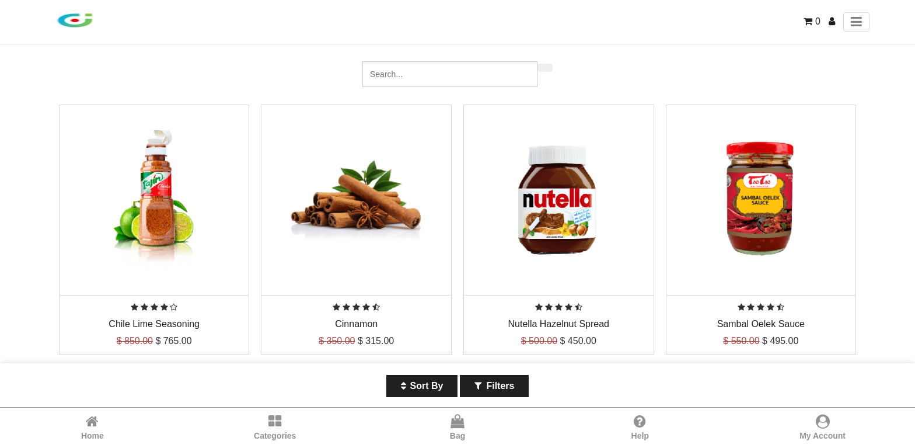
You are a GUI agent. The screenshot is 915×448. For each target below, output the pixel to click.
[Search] (545, 68)
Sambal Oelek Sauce (761, 324)
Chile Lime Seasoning (154, 324)
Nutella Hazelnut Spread (558, 324)
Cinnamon (356, 324)
